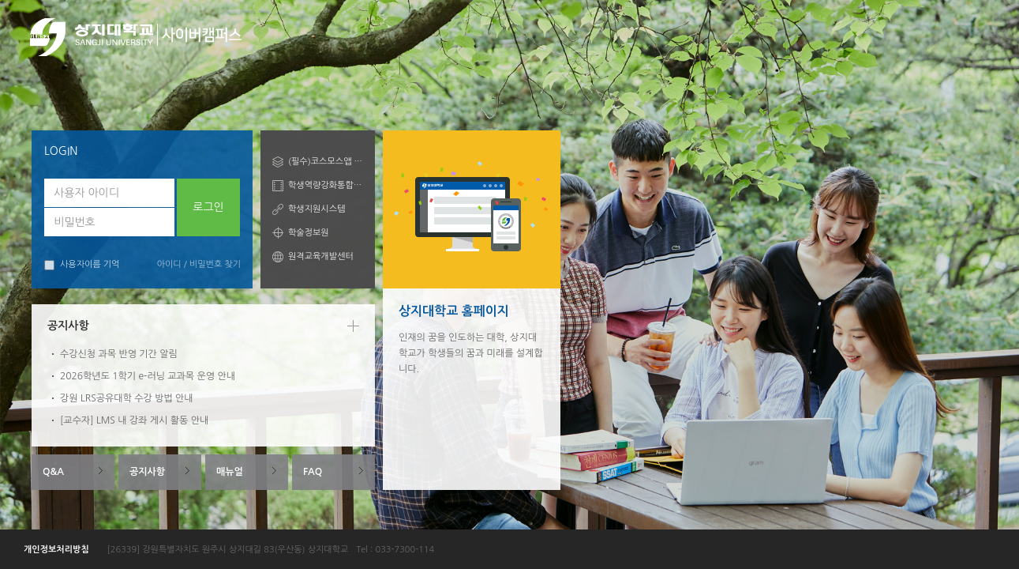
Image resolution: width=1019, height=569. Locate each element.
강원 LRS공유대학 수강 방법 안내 (126, 398)
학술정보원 (308, 232)
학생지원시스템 (316, 209)
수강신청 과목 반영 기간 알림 (119, 354)
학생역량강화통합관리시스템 (325, 185)
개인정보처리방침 (56, 549)
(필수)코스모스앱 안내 (325, 161)
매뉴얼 (229, 472)
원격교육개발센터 (321, 256)
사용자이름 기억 (81, 265)
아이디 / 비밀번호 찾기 (199, 264)
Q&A (53, 472)
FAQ (312, 472)
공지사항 (147, 472)
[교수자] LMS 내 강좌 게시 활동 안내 (134, 420)
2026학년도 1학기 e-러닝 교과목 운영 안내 (147, 376)
